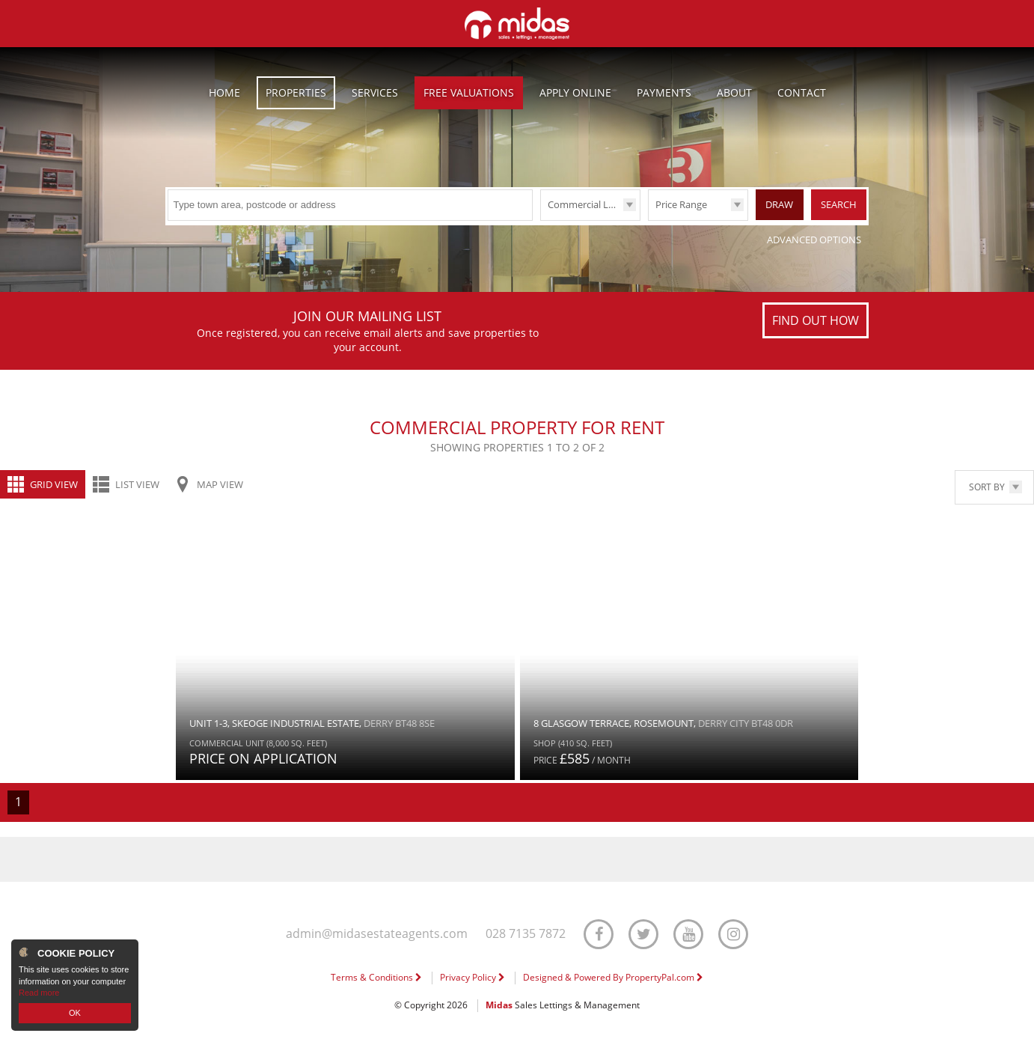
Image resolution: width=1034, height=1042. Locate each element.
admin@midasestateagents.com (377, 934)
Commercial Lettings (593, 204)
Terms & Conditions (376, 977)
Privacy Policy (472, 977)
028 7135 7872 (526, 934)
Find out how (815, 320)
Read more (39, 992)
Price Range (681, 204)
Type (540, 219)
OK (75, 1012)
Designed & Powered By (613, 977)
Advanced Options (814, 239)
